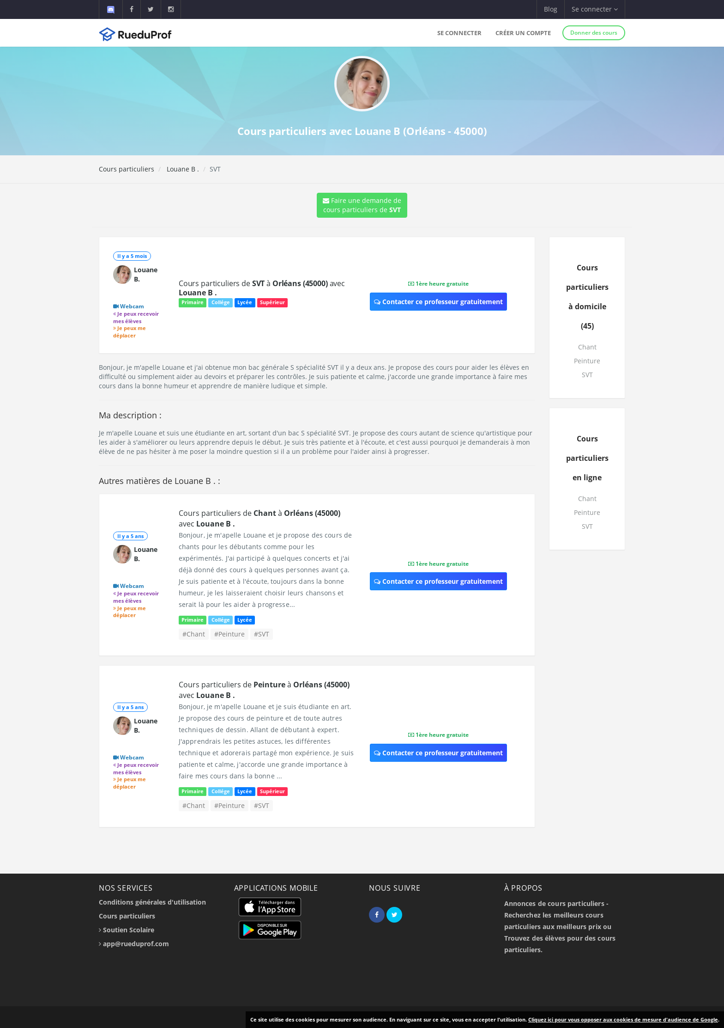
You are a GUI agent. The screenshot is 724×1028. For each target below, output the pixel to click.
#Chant (193, 634)
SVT (587, 374)
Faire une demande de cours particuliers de (362, 205)
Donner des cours (593, 33)
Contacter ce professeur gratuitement (438, 301)
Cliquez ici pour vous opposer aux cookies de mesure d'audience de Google (623, 1019)
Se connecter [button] (595, 9)
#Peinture (229, 634)
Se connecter (459, 33)
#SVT (261, 634)
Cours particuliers (126, 169)
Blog (550, 9)
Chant (587, 347)
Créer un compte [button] (523, 33)
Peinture (587, 360)
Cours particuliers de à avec (262, 288)
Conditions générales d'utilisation (152, 902)
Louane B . (182, 169)
